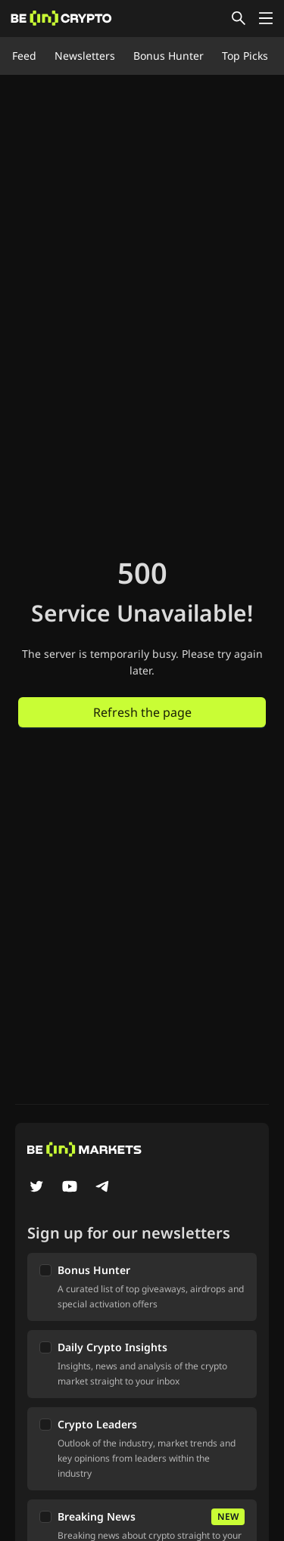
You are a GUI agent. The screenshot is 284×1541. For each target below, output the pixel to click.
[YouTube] (70, 1187)
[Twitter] (36, 1187)
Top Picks (245, 55)
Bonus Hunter (168, 55)
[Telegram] (103, 1187)
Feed (24, 55)
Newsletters (85, 55)
